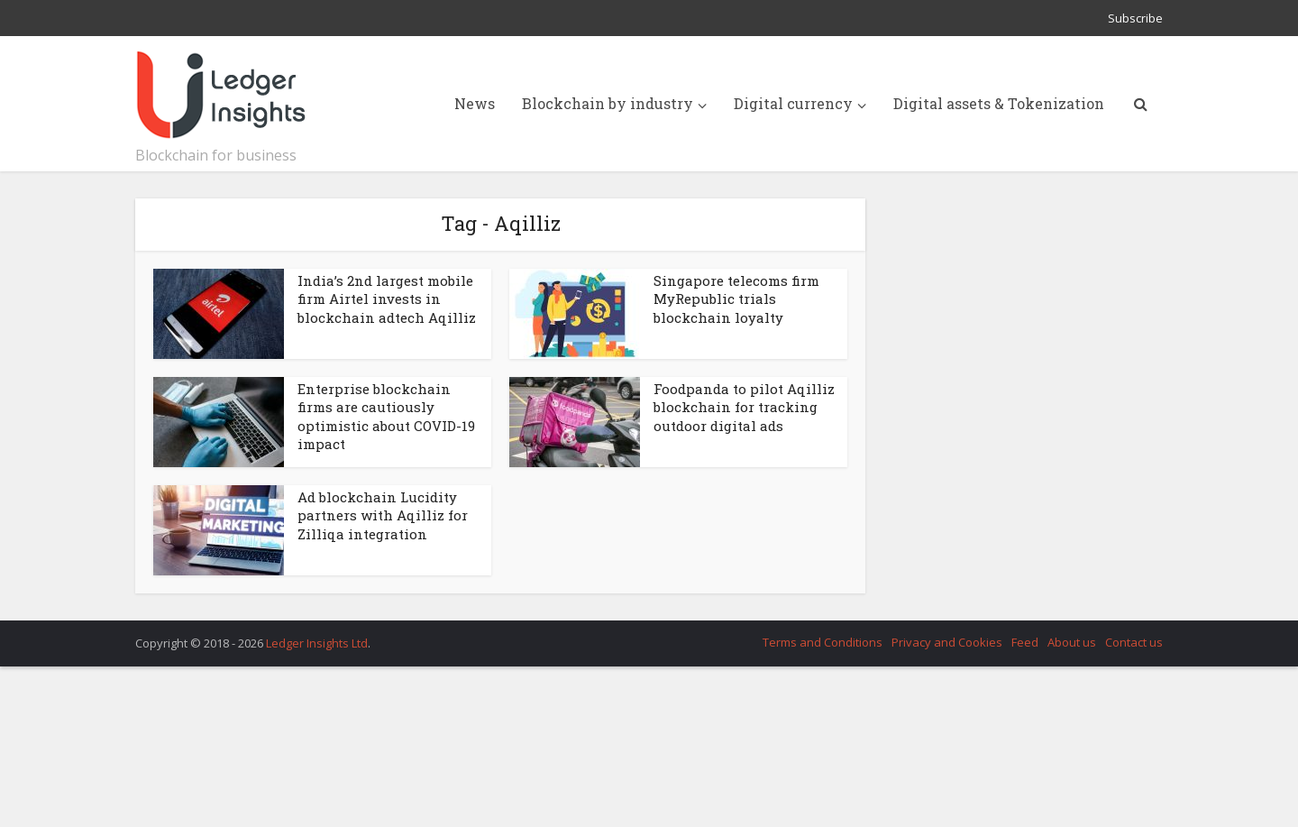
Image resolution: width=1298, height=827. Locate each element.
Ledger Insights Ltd (317, 643)
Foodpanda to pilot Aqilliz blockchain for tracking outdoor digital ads (744, 407)
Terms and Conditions (822, 642)
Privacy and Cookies (946, 642)
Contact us (1134, 642)
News (474, 103)
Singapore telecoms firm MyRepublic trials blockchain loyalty (736, 298)
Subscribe (1135, 18)
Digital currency (793, 103)
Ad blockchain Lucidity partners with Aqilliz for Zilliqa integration (382, 515)
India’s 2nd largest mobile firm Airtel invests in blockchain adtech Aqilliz (386, 298)
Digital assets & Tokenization (998, 103)
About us (1071, 642)
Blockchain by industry (607, 103)
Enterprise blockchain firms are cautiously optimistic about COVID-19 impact (386, 416)
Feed (1024, 642)
